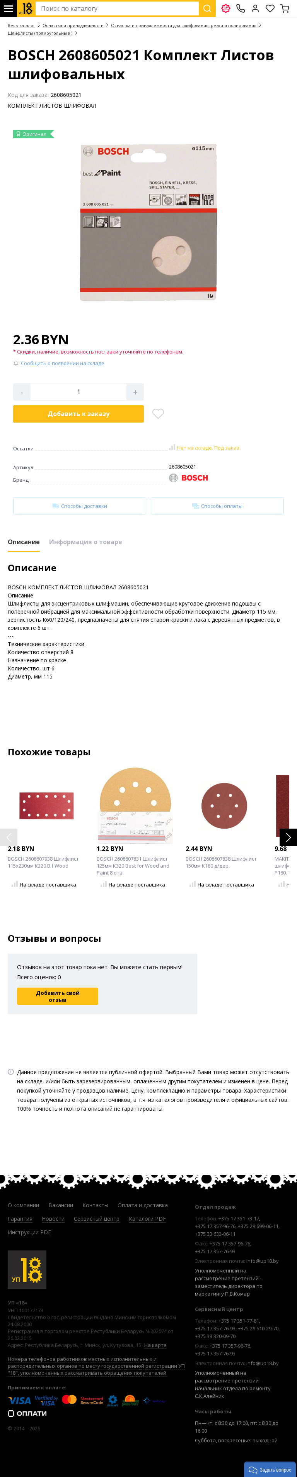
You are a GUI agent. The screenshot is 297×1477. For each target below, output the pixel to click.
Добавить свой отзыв (58, 996)
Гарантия (20, 1218)
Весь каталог (21, 25)
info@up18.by (262, 1260)
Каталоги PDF (147, 1218)
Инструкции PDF (29, 1232)
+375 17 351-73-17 (238, 1218)
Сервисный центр (96, 1218)
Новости (53, 1218)
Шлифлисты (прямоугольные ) (40, 33)
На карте (155, 1345)
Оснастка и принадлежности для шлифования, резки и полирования (183, 25)
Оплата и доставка (143, 1205)
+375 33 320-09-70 (215, 1336)
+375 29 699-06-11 (258, 1226)
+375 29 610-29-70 (258, 1328)
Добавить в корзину (78, 413)
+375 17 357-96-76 (215, 1226)
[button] (288, 837)
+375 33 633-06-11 (215, 1233)
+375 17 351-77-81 (238, 1320)
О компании (23, 1205)
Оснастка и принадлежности (73, 25)
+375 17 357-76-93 (215, 1251)
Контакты (95, 1205)
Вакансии (60, 1205)
